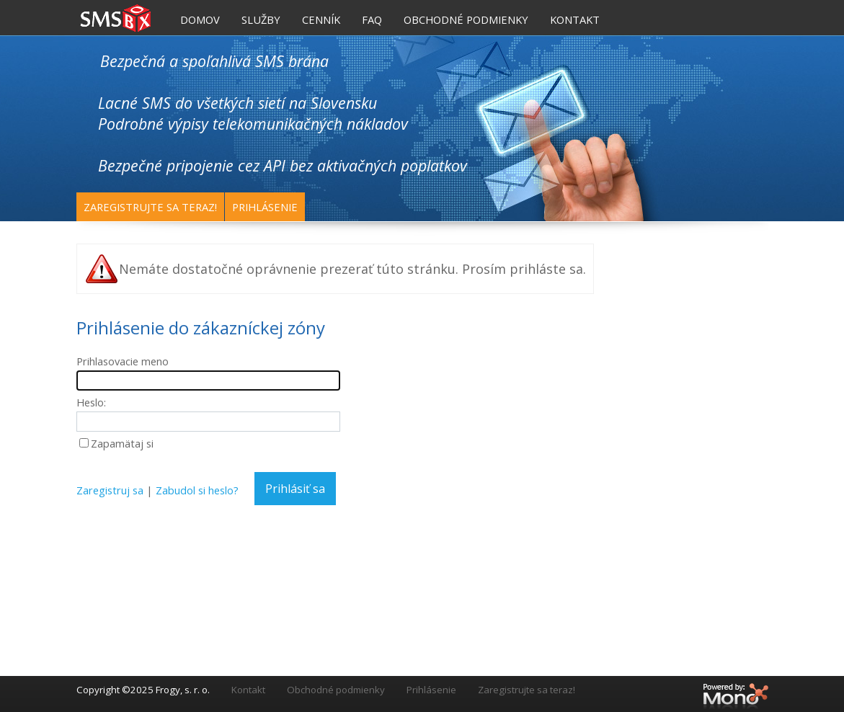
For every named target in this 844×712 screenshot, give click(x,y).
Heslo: (91, 402)
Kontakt (248, 689)
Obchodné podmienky (336, 689)
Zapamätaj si (122, 443)
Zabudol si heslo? (197, 490)
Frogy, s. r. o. (183, 689)
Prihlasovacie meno (122, 361)
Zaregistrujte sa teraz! (150, 207)
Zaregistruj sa (109, 490)
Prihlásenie (265, 207)
